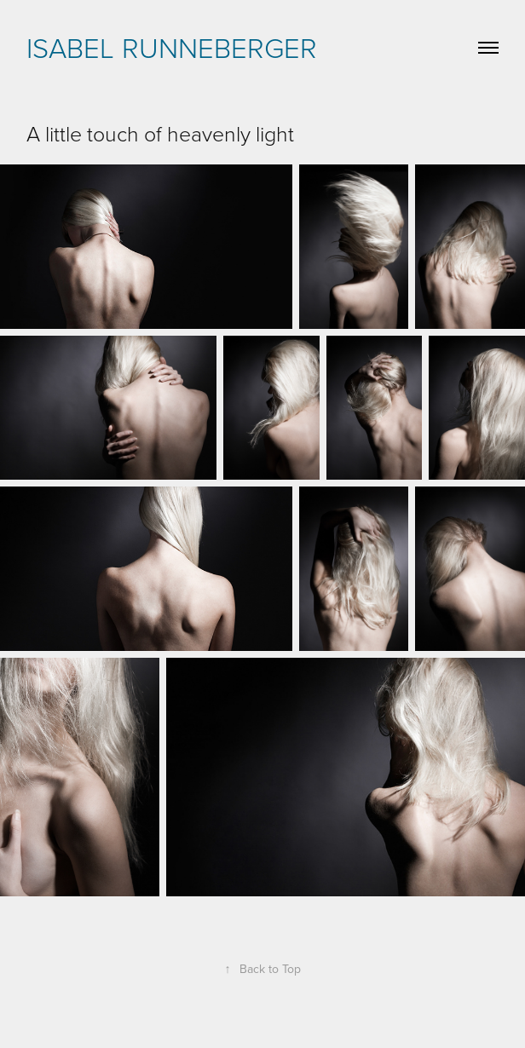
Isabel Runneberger (171, 46)
